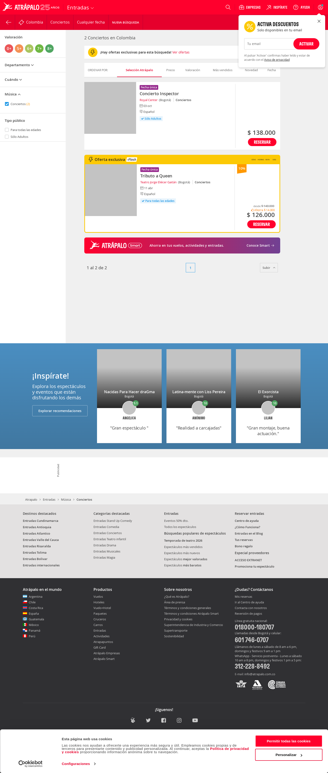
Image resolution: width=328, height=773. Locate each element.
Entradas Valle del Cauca (41, 540)
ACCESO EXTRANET (248, 560)
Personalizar (288, 755)
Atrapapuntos (103, 642)
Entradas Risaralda (37, 546)
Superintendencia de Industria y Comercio (193, 625)
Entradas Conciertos (107, 533)
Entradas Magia (104, 557)
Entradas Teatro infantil (109, 539)
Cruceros (99, 619)
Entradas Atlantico (36, 533)
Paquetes (100, 613)
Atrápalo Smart (104, 659)
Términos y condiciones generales (187, 608)
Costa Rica (36, 608)
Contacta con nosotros (251, 608)
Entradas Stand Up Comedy (112, 521)
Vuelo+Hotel (102, 608)
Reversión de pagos (248, 614)
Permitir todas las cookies (289, 741)
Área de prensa (174, 602)
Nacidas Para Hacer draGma (129, 391)
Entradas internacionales (41, 565)
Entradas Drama (104, 545)
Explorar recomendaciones (59, 411)
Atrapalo (31, 499)
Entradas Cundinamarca (40, 521)
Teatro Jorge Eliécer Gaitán (158, 182)
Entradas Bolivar (35, 559)
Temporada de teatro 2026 (183, 540)
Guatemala (36, 619)
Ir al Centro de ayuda (249, 602)
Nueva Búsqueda (125, 22)
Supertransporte (175, 630)
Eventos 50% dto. (176, 521)
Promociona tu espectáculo (254, 566)
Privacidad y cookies (178, 619)
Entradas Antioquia (37, 527)
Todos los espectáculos (180, 527)
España (34, 613)
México (34, 625)
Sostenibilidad (174, 636)
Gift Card (99, 647)
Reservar (262, 142)
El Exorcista (268, 391)
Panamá (34, 630)
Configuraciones (76, 764)
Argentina (35, 596)
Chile (32, 602)
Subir (269, 268)
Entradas (49, 499)
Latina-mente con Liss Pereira (198, 391)
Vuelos (98, 596)
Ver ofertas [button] (181, 52)
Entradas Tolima (35, 552)
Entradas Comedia (106, 527)
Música (66, 499)
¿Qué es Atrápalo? (176, 596)
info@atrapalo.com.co (259, 674)
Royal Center (149, 100)
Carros (98, 625)
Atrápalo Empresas (106, 653)
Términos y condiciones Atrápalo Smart (191, 613)
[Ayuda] (301, 7)
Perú (32, 636)
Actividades (101, 636)
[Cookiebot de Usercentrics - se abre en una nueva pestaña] (30, 763)
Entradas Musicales (106, 551)
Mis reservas (243, 597)
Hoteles (98, 602)
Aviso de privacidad (277, 59)
